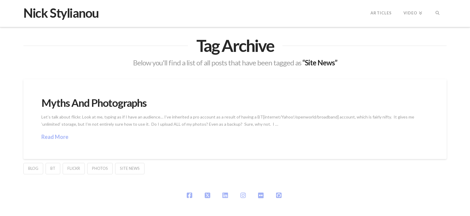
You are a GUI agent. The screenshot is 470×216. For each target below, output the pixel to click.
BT (52, 168)
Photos (100, 168)
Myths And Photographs (93, 102)
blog (33, 168)
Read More (54, 137)
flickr (73, 168)
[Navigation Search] (437, 13)
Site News (130, 168)
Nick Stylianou (61, 13)
